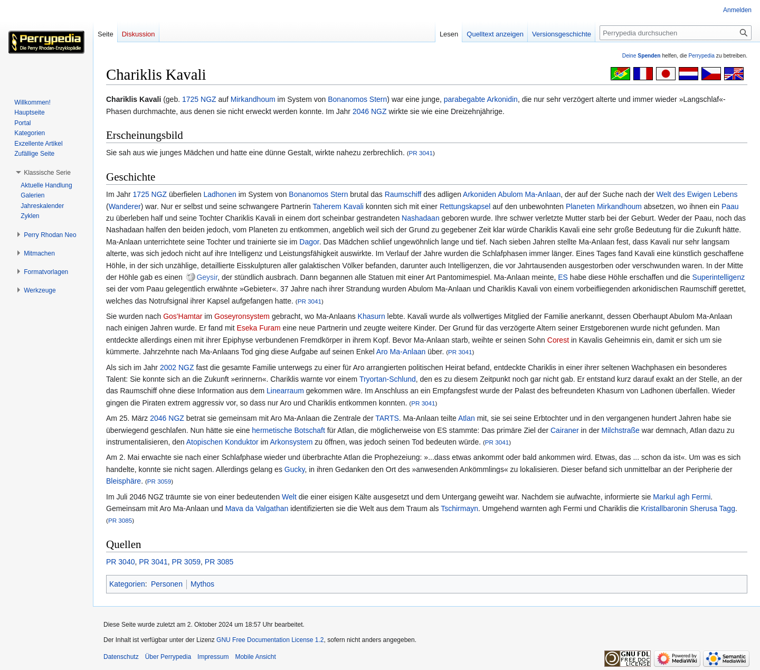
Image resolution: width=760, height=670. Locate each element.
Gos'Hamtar (182, 316)
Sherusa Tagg (712, 508)
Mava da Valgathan (257, 508)
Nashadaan (421, 218)
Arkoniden (479, 194)
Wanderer (125, 206)
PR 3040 (120, 562)
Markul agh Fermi (681, 497)
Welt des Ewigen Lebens (697, 194)
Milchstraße (621, 430)
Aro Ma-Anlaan (400, 351)
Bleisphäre (123, 481)
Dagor (309, 242)
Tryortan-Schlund (387, 379)
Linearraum (285, 390)
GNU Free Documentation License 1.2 (270, 640)
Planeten (580, 206)
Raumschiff (403, 194)
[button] (47, 172)
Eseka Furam (258, 328)
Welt (289, 497)
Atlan (466, 418)
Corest (558, 340)
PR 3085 (120, 520)
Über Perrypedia (168, 656)
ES (563, 277)
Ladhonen (219, 194)
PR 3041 (421, 152)
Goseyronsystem (242, 316)
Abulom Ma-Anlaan (529, 194)
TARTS (387, 418)
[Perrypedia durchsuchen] (676, 32)
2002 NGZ (177, 367)
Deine (641, 56)
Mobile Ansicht (255, 656)
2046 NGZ (370, 111)
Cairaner (564, 430)
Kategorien (127, 584)
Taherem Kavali (338, 206)
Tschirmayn (459, 508)
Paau (730, 206)
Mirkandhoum (253, 99)
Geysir (206, 277)
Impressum (213, 656)
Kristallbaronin (664, 508)
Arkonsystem (291, 442)
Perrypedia (701, 56)
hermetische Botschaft (288, 430)
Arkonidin (502, 99)
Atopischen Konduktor (222, 442)
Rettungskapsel (465, 206)
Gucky (294, 469)
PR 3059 (159, 481)
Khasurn (371, 316)
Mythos (202, 584)
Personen (167, 584)
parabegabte (465, 99)
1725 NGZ (199, 99)
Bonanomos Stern (357, 99)
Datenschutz (121, 656)
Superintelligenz (718, 277)
